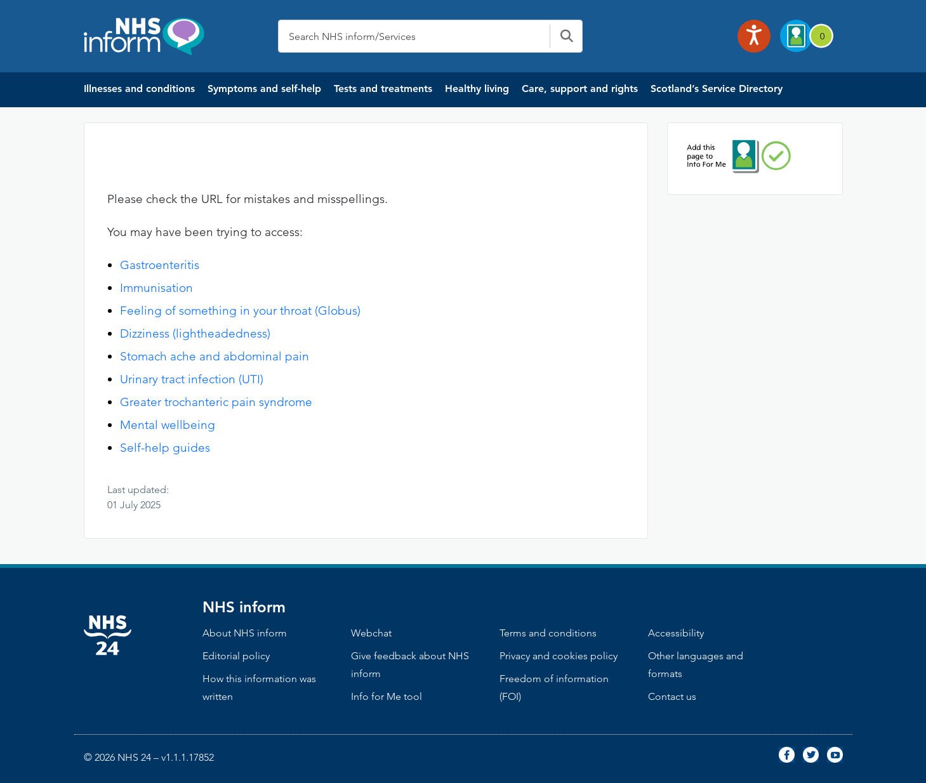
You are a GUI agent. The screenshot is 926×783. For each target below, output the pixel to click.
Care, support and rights (580, 88)
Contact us (672, 696)
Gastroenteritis (159, 265)
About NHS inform (244, 633)
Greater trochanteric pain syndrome (216, 402)
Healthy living (477, 88)
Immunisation (156, 287)
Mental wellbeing (167, 425)
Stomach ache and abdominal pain (214, 356)
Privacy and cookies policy (558, 656)
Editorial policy (236, 656)
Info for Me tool (386, 696)
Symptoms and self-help (264, 88)
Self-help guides (165, 447)
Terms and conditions (548, 633)
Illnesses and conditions (139, 88)
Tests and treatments (383, 88)
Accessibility (676, 633)
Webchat (371, 633)
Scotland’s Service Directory (717, 88)
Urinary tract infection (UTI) (191, 379)
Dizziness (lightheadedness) (195, 333)
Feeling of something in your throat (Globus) (240, 310)
